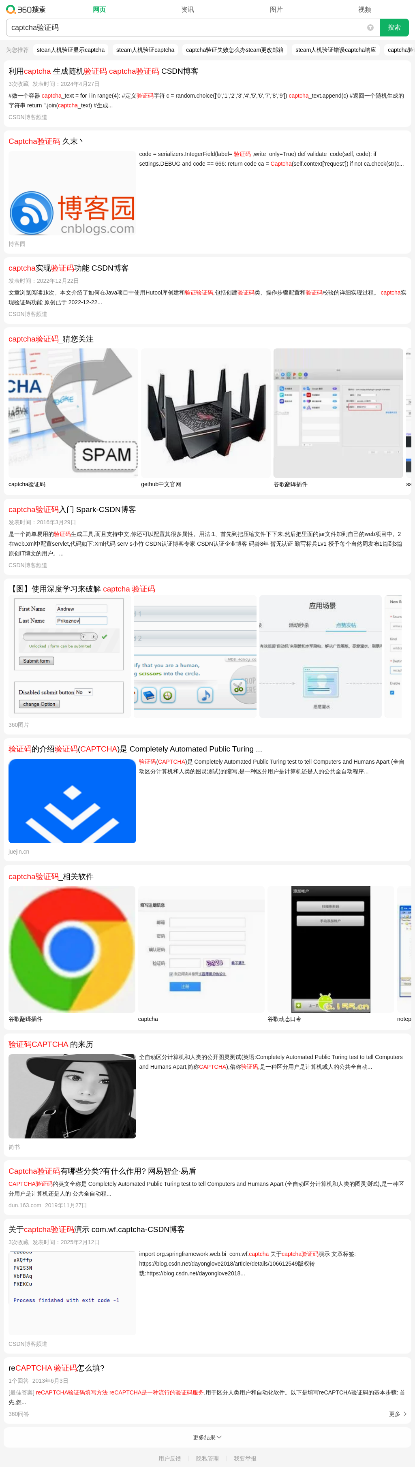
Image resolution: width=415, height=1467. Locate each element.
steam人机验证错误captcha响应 (335, 50)
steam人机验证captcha (145, 50)
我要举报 (245, 1458)
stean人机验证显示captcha (71, 50)
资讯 (187, 9)
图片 (276, 9)
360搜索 (27, 9)
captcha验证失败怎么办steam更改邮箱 (235, 50)
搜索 (394, 27)
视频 (364, 9)
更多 (394, 1414)
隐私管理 (207, 1458)
